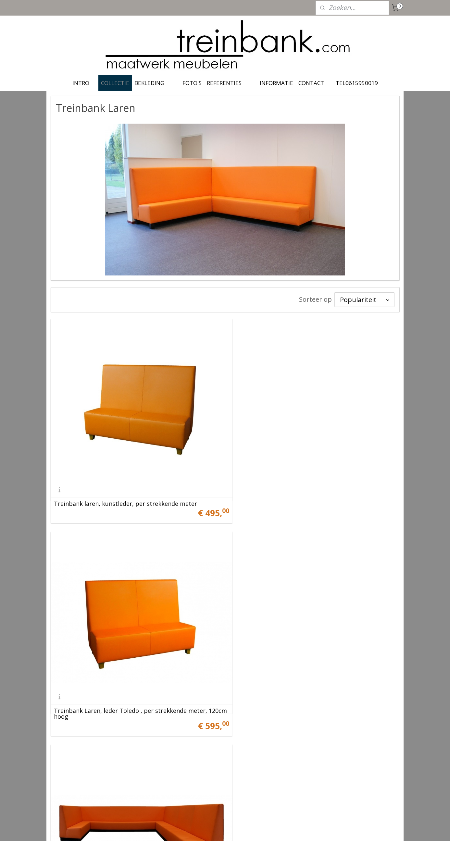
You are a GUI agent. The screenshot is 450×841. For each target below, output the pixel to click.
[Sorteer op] (364, 300)
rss (210, 829)
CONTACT (311, 83)
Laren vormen (251, 697)
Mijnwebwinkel (292, 829)
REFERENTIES (224, 83)
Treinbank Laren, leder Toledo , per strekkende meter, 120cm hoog (309, 489)
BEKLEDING (149, 83)
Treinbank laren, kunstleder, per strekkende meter (125, 492)
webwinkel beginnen (235, 829)
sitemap (197, 829)
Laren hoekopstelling (83, 697)
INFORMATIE (276, 83)
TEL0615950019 (357, 83)
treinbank (207, 746)
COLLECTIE (115, 83)
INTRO (80, 83)
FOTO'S (192, 83)
